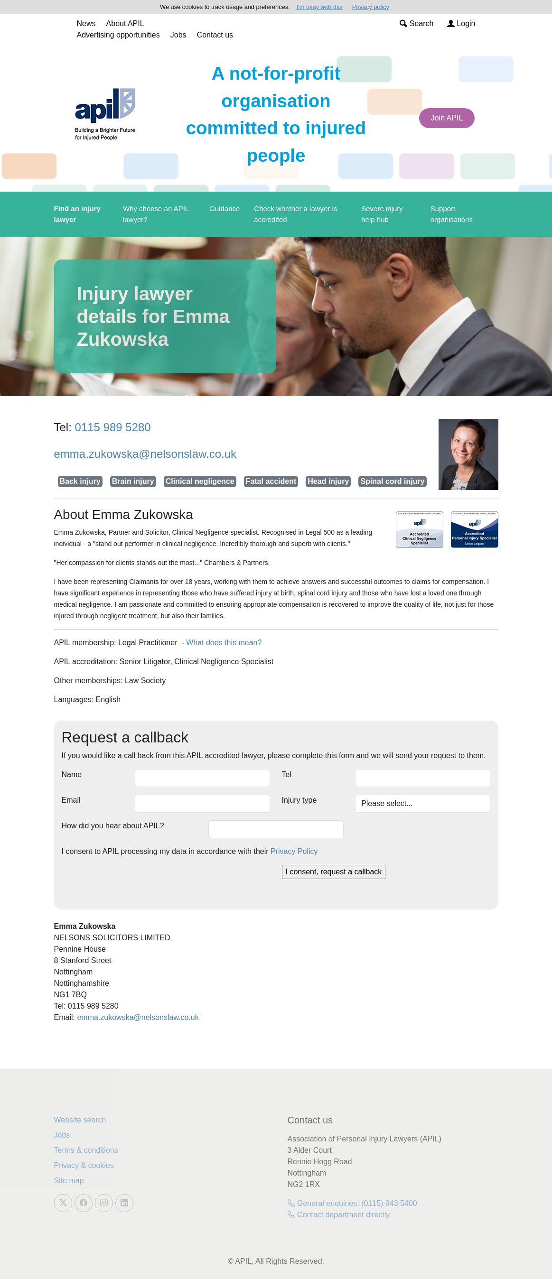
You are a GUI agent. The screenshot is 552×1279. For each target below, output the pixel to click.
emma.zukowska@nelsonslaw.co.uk (145, 453)
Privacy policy (370, 6)
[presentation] (134, 883)
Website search (80, 1120)
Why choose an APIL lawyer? (156, 213)
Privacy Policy (294, 851)
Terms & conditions (86, 1150)
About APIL (125, 23)
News (86, 23)
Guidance (224, 208)
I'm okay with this (320, 6)
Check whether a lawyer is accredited (295, 213)
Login (461, 23)
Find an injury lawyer (77, 213)
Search (416, 23)
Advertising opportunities (118, 35)
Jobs (178, 35)
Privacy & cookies (84, 1165)
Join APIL (447, 118)
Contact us (215, 35)
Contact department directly (339, 1215)
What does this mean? (224, 643)
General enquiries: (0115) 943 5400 (352, 1203)
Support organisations (451, 213)
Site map (69, 1181)
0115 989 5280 (113, 427)
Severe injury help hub (382, 213)
